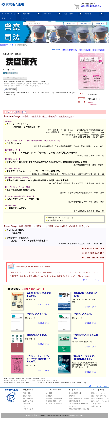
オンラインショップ (9, 14)
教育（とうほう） (8, 18)
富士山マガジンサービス (34, 380)
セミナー (26, 406)
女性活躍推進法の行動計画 (78, 404)
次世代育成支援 (74, 401)
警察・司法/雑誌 (98, 50)
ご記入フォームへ (90, 280)
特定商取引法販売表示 (54, 398)
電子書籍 (88, 14)
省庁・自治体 (68, 14)
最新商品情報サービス (54, 401)
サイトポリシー (74, 406)
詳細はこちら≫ (43, 304)
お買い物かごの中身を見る (91, 6)
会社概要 (49, 393)
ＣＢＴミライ (28, 409)
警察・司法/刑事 (84, 50)
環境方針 (72, 396)
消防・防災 (47, 14)
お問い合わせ (96, 406)
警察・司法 (26, 14)
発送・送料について (98, 396)
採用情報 (49, 396)
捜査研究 (4, 45)
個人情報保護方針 (75, 393)
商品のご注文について (99, 393)
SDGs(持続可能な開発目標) (79, 409)
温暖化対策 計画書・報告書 (79, 398)
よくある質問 (96, 404)
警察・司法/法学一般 (70, 50)
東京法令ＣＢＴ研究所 (54, 404)
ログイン (26, 18)
